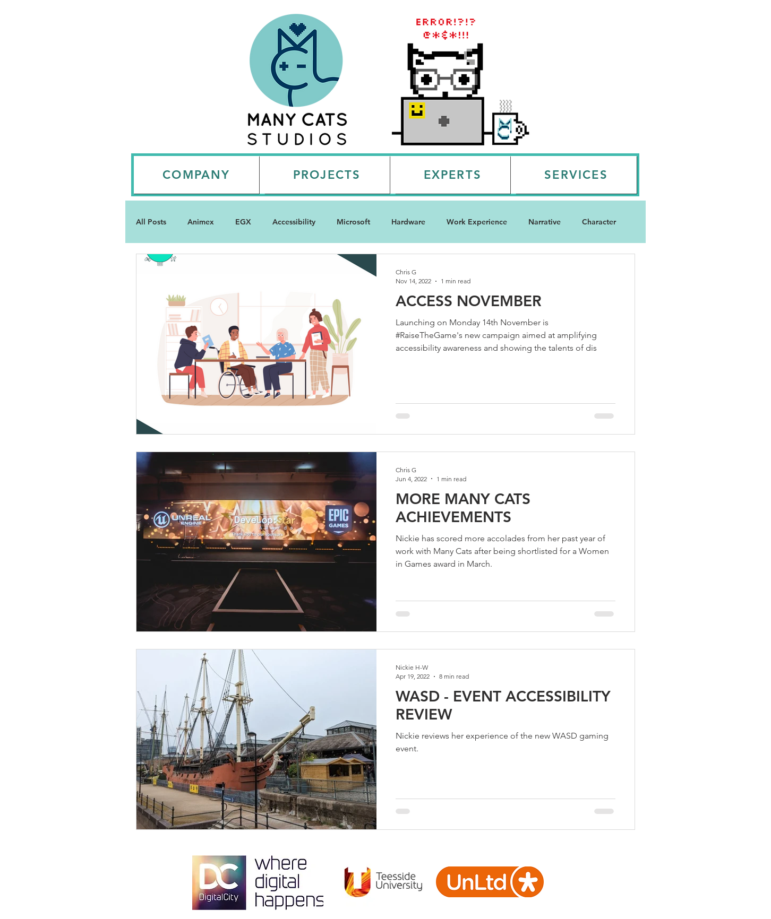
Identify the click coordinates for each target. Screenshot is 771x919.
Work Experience (477, 222)
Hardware (408, 222)
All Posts (151, 222)
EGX (243, 222)
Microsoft (353, 222)
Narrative (544, 222)
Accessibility (293, 222)
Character (599, 222)
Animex (200, 222)
